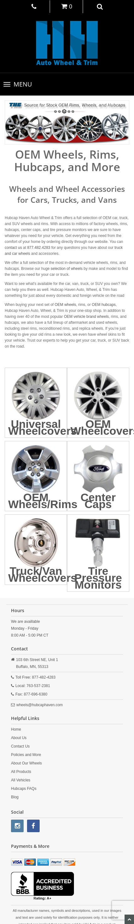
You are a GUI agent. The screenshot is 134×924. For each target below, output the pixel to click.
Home (16, 729)
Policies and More (26, 755)
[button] (100, 6)
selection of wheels (66, 268)
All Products (21, 771)
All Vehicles (20, 780)
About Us (18, 738)
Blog (15, 797)
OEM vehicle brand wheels (86, 316)
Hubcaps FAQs (23, 788)
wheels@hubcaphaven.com (39, 705)
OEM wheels (65, 304)
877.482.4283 (38, 247)
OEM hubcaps (104, 304)
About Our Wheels (26, 763)
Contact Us (20, 746)
